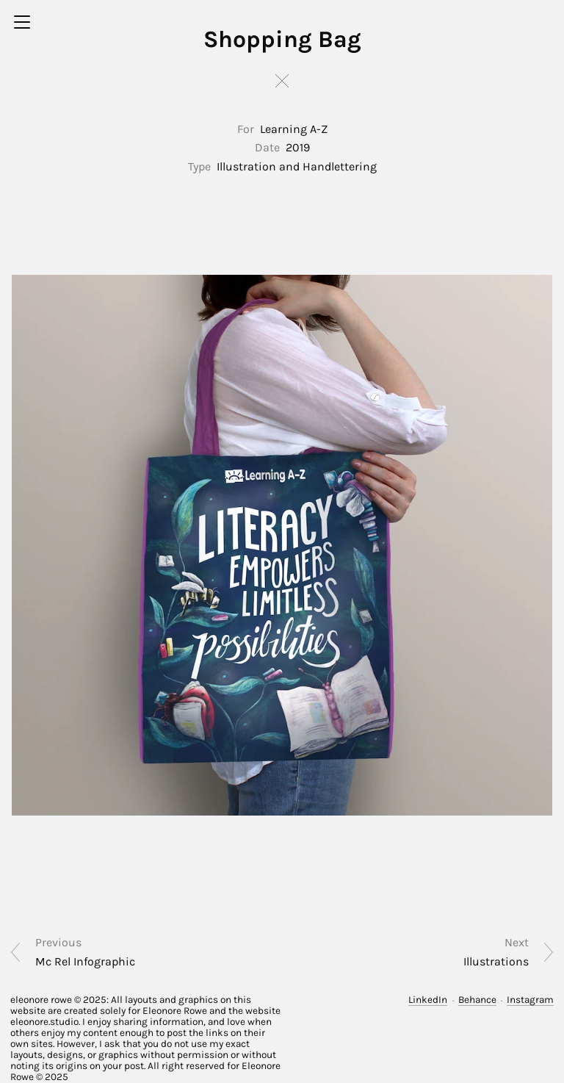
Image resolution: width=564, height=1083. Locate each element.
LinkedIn (427, 999)
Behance (477, 999)
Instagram (530, 999)
